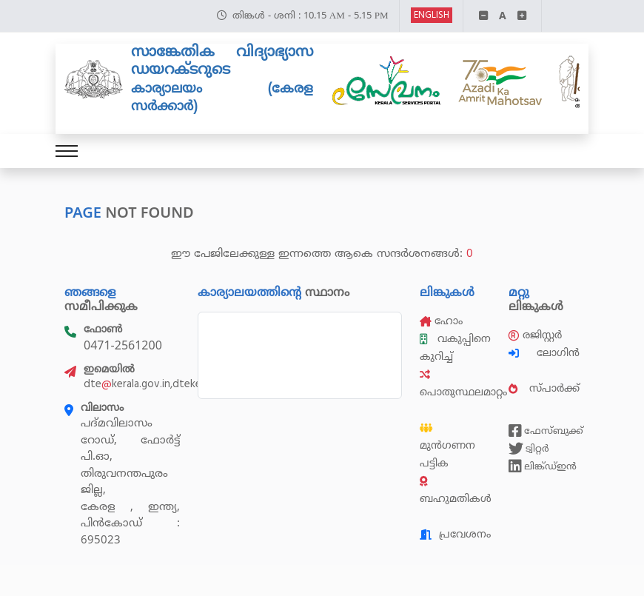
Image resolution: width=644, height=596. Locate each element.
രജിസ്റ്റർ (535, 335)
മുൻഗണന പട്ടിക (447, 446)
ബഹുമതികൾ (456, 491)
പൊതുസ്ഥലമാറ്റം (463, 384)
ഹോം (441, 321)
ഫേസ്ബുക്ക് (544, 430)
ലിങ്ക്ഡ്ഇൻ (543, 466)
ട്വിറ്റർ (529, 448)
